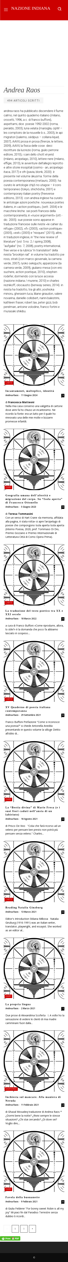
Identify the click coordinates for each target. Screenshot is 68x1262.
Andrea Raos (11, 395)
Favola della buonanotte (22, 1197)
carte (9, 382)
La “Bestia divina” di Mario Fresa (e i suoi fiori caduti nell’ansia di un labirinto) (32, 811)
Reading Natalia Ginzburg (24, 907)
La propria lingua (18, 1004)
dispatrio (11, 1088)
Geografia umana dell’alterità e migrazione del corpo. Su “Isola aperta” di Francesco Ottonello (34, 499)
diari (8, 487)
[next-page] (32, 1229)
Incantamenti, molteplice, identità (29, 391)
